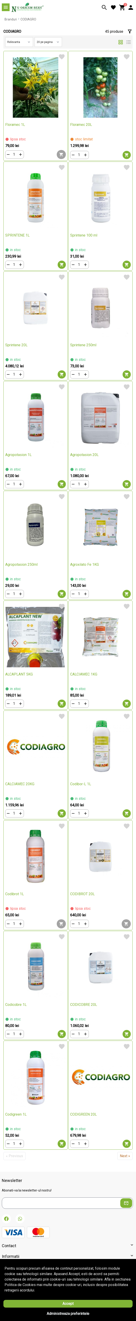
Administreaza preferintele (68, 1313)
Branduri (11, 19)
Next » (125, 1156)
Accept (68, 1303)
